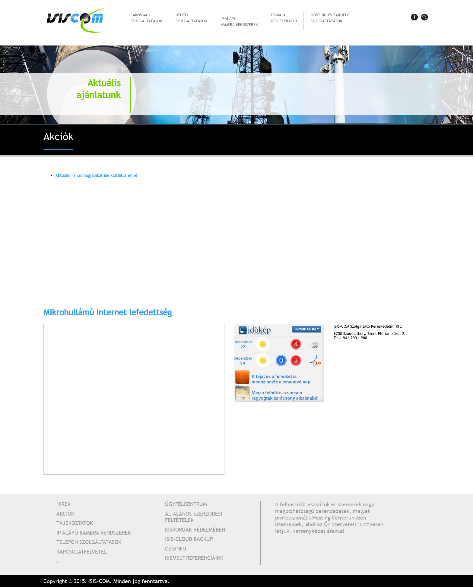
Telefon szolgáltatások (88, 542)
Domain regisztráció (284, 17)
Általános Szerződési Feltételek (193, 517)
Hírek (63, 504)
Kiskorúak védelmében (195, 529)
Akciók (65, 513)
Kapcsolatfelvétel (81, 551)
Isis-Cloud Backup (189, 538)
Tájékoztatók (74, 523)
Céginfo (175, 548)
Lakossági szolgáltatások (146, 20)
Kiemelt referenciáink (194, 557)
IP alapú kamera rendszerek (239, 24)
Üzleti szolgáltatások (191, 20)
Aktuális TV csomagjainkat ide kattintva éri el (96, 175)
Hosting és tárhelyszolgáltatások (330, 20)
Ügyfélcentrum (186, 504)
